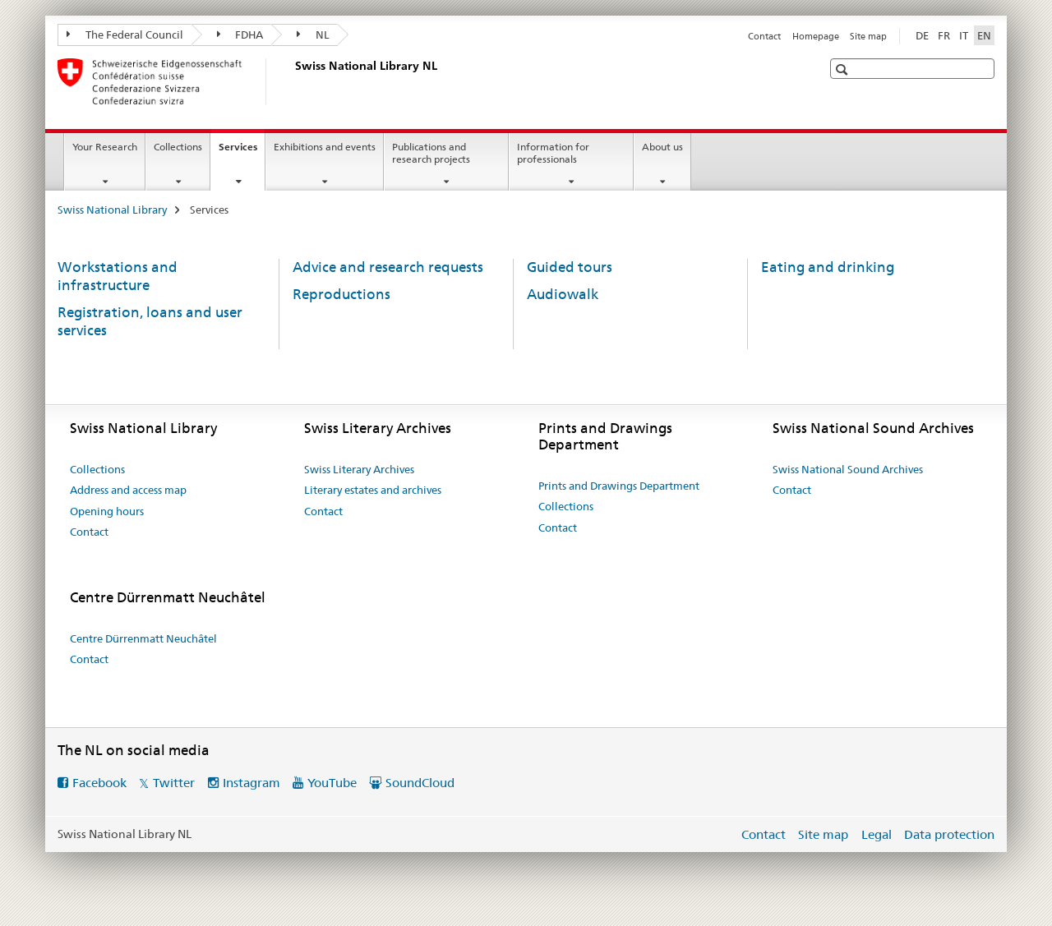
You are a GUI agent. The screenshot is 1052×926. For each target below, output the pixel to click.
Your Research (104, 147)
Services (242, 152)
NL (313, 34)
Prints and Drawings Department (618, 485)
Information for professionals (553, 153)
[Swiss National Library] (292, 81)
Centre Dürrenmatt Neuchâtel (143, 638)
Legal (876, 834)
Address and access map (128, 489)
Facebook (99, 782)
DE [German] (922, 35)
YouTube (332, 782)
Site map (868, 36)
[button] (844, 69)
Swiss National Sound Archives (848, 469)
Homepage (815, 36)
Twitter (174, 782)
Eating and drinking (827, 267)
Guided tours (569, 267)
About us (662, 147)
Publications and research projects (431, 153)
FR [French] (944, 35)
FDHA (240, 34)
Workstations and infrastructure (118, 276)
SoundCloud (419, 782)
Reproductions (341, 294)
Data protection (949, 834)
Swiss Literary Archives (359, 469)
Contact (764, 36)
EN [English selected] (984, 35)
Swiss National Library (112, 209)
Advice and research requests (388, 267)
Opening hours (107, 511)
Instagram (251, 782)
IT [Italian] (963, 35)
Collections (178, 147)
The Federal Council (125, 34)
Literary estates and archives (372, 489)
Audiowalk (562, 294)
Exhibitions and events (325, 147)
